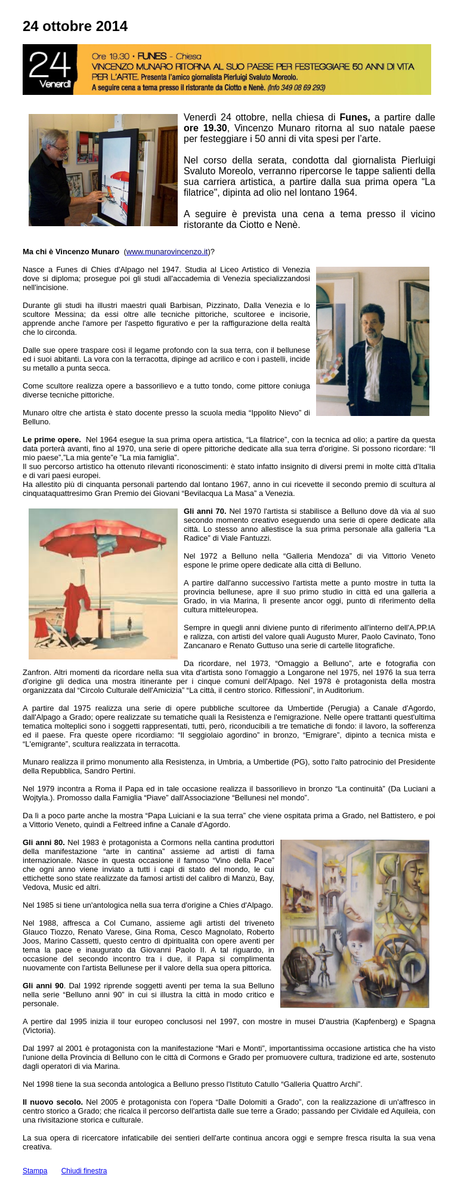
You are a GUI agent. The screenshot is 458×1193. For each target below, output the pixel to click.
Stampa (35, 1171)
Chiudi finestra (84, 1171)
